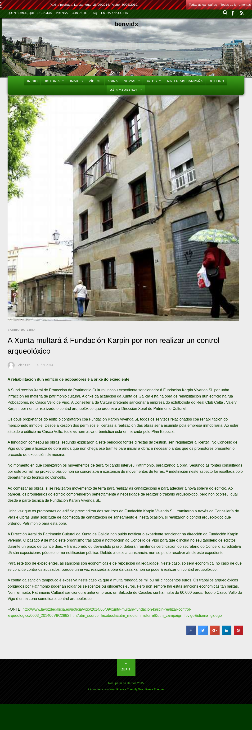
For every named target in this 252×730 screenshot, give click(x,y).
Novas (129, 81)
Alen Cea (24, 365)
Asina (113, 81)
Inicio (32, 81)
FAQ (94, 13)
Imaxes (76, 81)
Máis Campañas (123, 90)
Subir (126, 669)
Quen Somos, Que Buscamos (30, 13)
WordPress (116, 689)
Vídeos (95, 81)
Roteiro (216, 81)
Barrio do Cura (22, 330)
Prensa (62, 13)
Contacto (79, 13)
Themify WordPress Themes (146, 689)
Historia (52, 81)
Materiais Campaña (185, 81)
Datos (151, 81)
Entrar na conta (114, 13)
